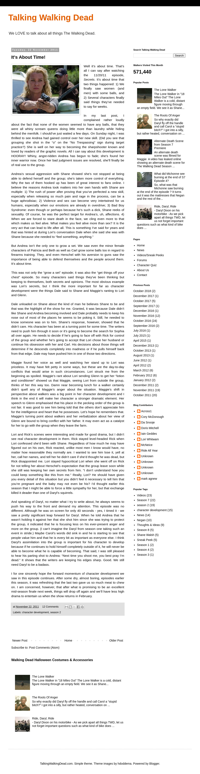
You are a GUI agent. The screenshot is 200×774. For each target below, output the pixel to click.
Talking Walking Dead (51, 17)
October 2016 (142, 320)
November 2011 (143, 390)
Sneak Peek (145, 540)
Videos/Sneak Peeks (150, 255)
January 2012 (142, 380)
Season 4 (143, 549)
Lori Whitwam (150, 439)
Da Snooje (148, 422)
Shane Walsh (145, 535)
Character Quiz (147, 265)
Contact (142, 275)
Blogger (154, 763)
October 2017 (142, 301)
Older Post (116, 640)
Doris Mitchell (150, 428)
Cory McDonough (152, 416)
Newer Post (19, 640)
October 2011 (142, 395)
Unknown (147, 456)
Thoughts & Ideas (148, 525)
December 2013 (143, 345)
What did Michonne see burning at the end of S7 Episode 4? (169, 177)
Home (68, 640)
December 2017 (143, 296)
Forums (142, 260)
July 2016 (139, 330)
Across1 (146, 411)
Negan (141, 520)
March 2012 (141, 370)
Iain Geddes (149, 433)
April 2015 (139, 340)
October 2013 (142, 350)
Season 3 (143, 554)
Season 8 (143, 530)
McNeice (146, 445)
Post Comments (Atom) (44, 647)
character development (35, 612)
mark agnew (149, 478)
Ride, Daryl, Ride (43, 718)
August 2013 (141, 355)
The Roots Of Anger (45, 697)
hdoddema (124, 763)
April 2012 (139, 365)
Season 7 (143, 500)
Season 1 (143, 545)
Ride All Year (149, 450)
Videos (141, 495)
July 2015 (139, 335)
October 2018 (142, 291)
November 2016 (143, 315)
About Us (143, 270)
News (140, 250)
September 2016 (144, 325)
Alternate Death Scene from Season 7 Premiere (169, 144)
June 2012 (140, 360)
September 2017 (144, 306)
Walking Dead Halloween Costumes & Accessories (52, 660)
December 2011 (143, 385)
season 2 (55, 612)
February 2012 (142, 375)
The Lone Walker (43, 676)
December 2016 (143, 310)
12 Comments (50, 606)
